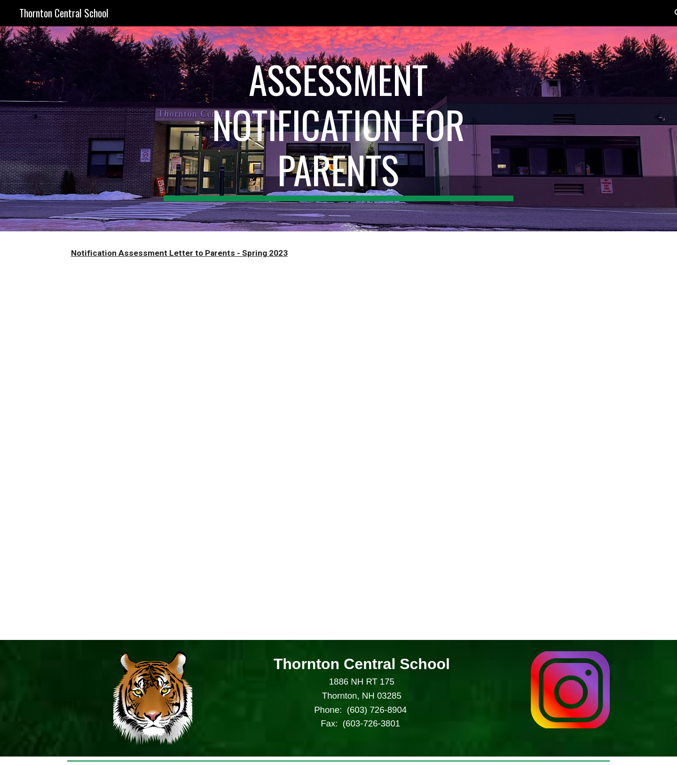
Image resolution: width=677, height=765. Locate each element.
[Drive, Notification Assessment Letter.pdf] (199, 457)
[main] (338, 129)
